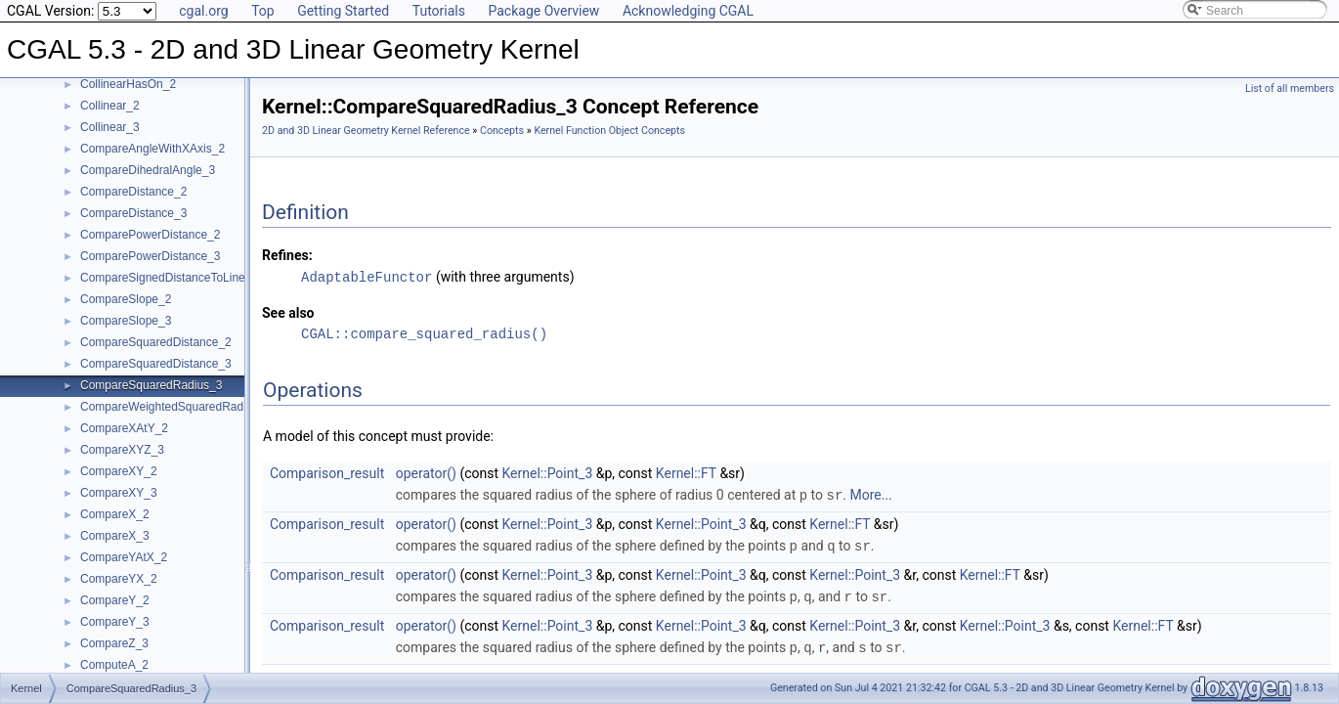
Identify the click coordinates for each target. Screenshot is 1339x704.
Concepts (502, 130)
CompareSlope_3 (125, 321)
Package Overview (543, 11)
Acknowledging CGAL (688, 11)
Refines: (287, 255)
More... (870, 494)
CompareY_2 (115, 600)
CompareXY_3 (118, 493)
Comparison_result (327, 472)
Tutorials (438, 11)
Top (263, 11)
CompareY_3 (115, 622)
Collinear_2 (110, 105)
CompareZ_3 (114, 643)
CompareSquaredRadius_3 (151, 385)
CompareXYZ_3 (122, 450)
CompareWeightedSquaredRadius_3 (176, 407)
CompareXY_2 (118, 471)
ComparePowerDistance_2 (150, 235)
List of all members (1289, 88)
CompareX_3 (115, 536)
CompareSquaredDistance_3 (156, 364)
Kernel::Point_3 (547, 472)
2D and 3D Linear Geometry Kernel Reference (366, 130)
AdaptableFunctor (366, 276)
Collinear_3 (110, 127)
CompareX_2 (115, 514)
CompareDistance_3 (133, 213)
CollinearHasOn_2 (128, 84)
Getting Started (343, 11)
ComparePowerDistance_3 (150, 256)
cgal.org (203, 11)
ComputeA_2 (114, 665)
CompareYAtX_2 (123, 557)
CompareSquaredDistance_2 (156, 342)
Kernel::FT (686, 472)
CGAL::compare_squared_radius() (424, 333)
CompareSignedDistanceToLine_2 (169, 278)
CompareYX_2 (118, 579)
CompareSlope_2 (125, 299)
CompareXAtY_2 (124, 428)
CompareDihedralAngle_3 (147, 170)
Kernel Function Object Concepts (609, 130)
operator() (426, 472)
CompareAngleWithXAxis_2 (152, 148)
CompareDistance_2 (133, 191)
